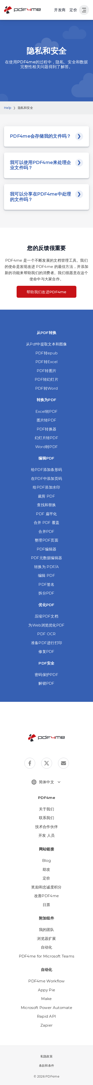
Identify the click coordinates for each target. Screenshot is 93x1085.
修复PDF (46, 651)
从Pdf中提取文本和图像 (46, 344)
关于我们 (46, 809)
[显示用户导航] (84, 10)
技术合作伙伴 (46, 826)
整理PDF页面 (46, 540)
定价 (73, 9)
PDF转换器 (47, 429)
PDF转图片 (47, 370)
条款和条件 (46, 1065)
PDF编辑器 (47, 549)
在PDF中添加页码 (46, 478)
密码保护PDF (46, 674)
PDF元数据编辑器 (46, 557)
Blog (46, 860)
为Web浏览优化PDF (46, 625)
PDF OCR (46, 633)
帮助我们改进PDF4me (46, 292)
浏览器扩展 (46, 938)
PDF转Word (46, 388)
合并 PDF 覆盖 (47, 522)
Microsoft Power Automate (46, 1007)
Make (46, 998)
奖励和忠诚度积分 (46, 887)
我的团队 (46, 929)
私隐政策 (46, 1056)
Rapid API (46, 1016)
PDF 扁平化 (46, 513)
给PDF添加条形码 (46, 469)
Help (7, 108)
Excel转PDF (46, 411)
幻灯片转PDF (46, 437)
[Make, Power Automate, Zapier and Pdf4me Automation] (59, 9)
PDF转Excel (46, 361)
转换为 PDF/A (46, 566)
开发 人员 (46, 835)
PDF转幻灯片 (46, 379)
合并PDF (46, 531)
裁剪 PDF (46, 496)
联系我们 (46, 817)
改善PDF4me (46, 895)
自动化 (46, 947)
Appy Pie (46, 990)
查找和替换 (46, 504)
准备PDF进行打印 (46, 642)
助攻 (46, 869)
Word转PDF (46, 446)
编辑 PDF (46, 575)
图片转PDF (47, 420)
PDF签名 (46, 584)
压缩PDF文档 (46, 616)
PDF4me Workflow (46, 981)
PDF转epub (46, 353)
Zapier (46, 1025)
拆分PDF (46, 593)
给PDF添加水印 (46, 487)
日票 (46, 904)
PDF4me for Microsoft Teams (46, 956)
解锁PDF (46, 683)
